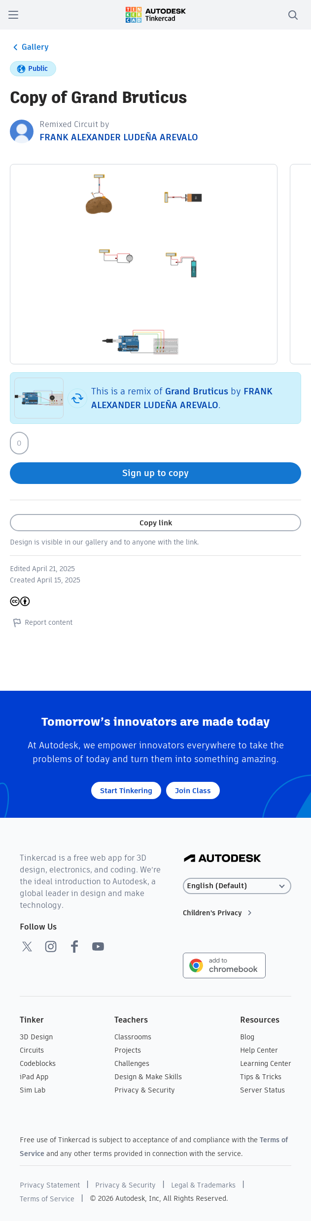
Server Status (262, 1090)
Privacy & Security (144, 1090)
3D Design (36, 1037)
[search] (292, 14)
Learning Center (265, 1063)
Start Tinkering (126, 790)
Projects (127, 1050)
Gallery (29, 47)
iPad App (34, 1077)
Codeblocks (38, 1063)
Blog (247, 1037)
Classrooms (132, 1037)
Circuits (32, 1050)
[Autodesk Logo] (222, 859)
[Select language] (237, 886)
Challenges (131, 1063)
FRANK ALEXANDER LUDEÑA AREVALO (118, 137)
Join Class (193, 790)
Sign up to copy (155, 473)
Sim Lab (32, 1090)
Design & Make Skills (148, 1077)
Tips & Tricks (260, 1077)
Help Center (259, 1050)
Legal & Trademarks (203, 1185)
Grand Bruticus (196, 391)
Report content (41, 622)
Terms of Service (47, 1199)
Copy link (155, 522)
